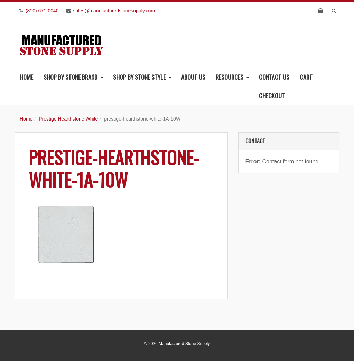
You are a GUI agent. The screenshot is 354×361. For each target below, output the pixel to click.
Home (26, 77)
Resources (233, 77)
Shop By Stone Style (142, 77)
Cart (306, 77)
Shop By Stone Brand (74, 77)
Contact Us (274, 77)
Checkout (272, 95)
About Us (193, 77)
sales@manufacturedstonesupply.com (114, 10)
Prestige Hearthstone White (68, 119)
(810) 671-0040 (42, 10)
